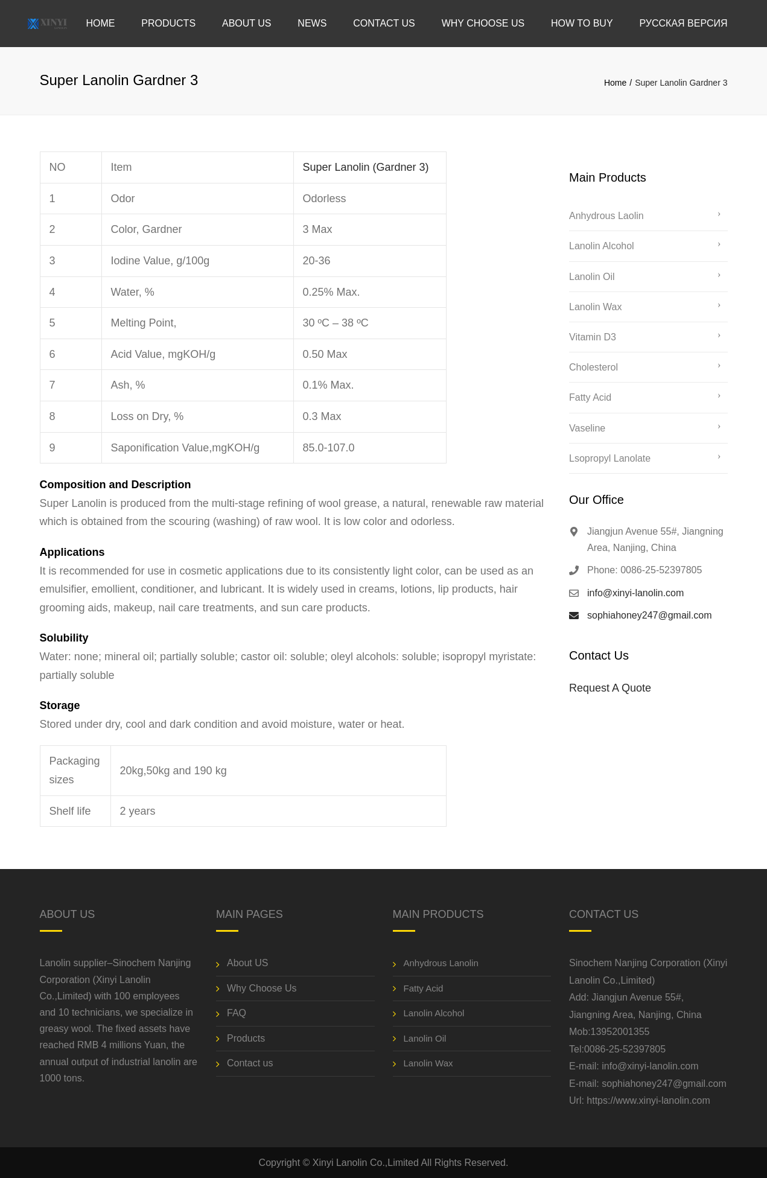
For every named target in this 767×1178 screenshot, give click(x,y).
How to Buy (582, 23)
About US (247, 23)
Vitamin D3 (592, 337)
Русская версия (683, 23)
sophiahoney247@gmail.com (649, 615)
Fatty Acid (590, 397)
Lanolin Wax (595, 307)
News (312, 23)
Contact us (384, 23)
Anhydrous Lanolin (441, 963)
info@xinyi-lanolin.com (635, 593)
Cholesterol (593, 367)
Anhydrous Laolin (606, 216)
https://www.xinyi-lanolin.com (648, 1100)
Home (100, 23)
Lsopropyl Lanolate (610, 458)
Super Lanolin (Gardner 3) (366, 167)
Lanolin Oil (592, 277)
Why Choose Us (483, 23)
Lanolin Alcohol (601, 246)
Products (168, 23)
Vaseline (587, 428)
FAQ (236, 1013)
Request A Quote (610, 688)
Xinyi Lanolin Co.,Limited (366, 1162)
